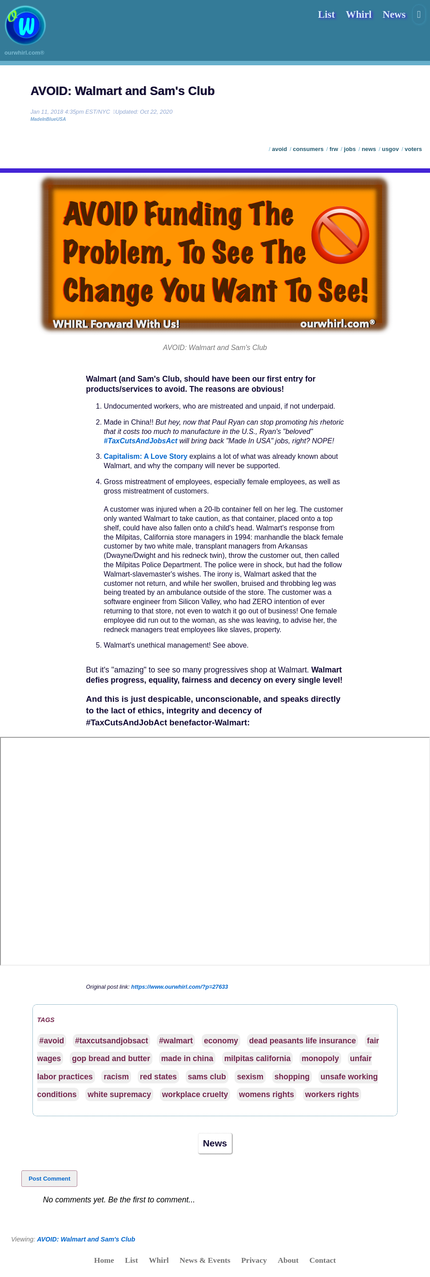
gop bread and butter (111, 1058)
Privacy (254, 1260)
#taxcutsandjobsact (111, 1040)
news (369, 149)
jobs (350, 149)
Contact (323, 1260)
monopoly (320, 1058)
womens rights (266, 1094)
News (394, 14)
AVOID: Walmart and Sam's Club (122, 91)
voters (413, 149)
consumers (308, 149)
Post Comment (49, 1178)
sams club (207, 1076)
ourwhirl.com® (24, 52)
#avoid (52, 1040)
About (288, 1260)
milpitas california (257, 1058)
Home (104, 1260)
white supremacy (119, 1094)
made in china (187, 1058)
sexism (250, 1076)
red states (158, 1076)
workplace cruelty (195, 1094)
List (326, 14)
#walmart (176, 1040)
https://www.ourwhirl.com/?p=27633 (179, 986)
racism (116, 1076)
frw (334, 149)
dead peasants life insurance (302, 1040)
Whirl (358, 14)
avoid (279, 149)
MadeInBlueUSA (48, 119)
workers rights (332, 1094)
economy (221, 1040)
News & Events (204, 1260)
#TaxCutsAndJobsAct (141, 441)
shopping (292, 1076)
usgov (390, 149)
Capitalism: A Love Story (145, 456)
